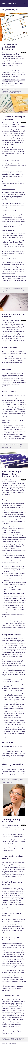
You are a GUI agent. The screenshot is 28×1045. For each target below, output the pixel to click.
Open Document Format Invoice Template (13, 79)
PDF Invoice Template (8, 85)
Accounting (4, 91)
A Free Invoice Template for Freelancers (9, 46)
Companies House (8, 697)
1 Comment (20, 1039)
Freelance (23, 446)
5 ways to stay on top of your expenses (13, 117)
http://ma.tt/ (14, 534)
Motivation (17, 290)
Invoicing (4, 92)
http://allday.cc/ (18, 537)
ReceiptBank (18, 217)
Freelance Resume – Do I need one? (13, 315)
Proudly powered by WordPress (9, 1043)
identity (11, 782)
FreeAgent (6, 149)
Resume (4, 447)
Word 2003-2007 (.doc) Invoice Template (12, 83)
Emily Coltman (17, 288)
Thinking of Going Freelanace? (11, 820)
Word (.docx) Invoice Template (10, 81)
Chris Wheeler (16, 89)
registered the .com (11, 773)
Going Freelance (9, 3)
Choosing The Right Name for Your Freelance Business (12, 473)
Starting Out (18, 91)
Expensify (6, 219)
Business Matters (11, 91)
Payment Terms (9, 92)
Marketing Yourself (10, 780)
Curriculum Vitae (17, 446)
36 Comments (18, 92)
